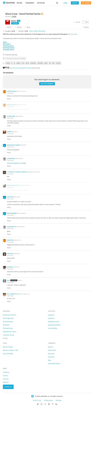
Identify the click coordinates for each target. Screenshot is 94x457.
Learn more (72, 83)
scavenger (40, 113)
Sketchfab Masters (54, 413)
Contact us (8, 436)
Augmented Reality (54, 374)
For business (29, 3)
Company (6, 422)
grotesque (33, 113)
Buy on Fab (41, 3)
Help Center (52, 400)
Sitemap (58, 450)
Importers (51, 368)
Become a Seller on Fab (10, 400)
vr (11, 113)
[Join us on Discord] (49, 454)
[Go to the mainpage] (9, 2)
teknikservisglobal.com (14, 213)
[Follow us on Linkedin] (56, 454)
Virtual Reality (52, 378)
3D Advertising (7, 378)
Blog (49, 410)
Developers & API (53, 371)
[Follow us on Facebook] (45, 454)
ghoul (27, 113)
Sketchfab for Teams (9, 381)
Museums (51, 406)
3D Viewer (6, 374)
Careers (5, 425)
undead (8, 113)
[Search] (57, 2)
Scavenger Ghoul (8, 99)
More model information (37, 81)
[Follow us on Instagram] (41, 454)
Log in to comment (47, 133)
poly (53, 113)
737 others (28, 117)
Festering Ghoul (8, 95)
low (50, 113)
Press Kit (6, 428)
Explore (19, 3)
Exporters (51, 364)
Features (6, 432)
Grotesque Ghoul (8, 97)
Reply (9, 148)
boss (23, 113)
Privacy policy (48, 450)
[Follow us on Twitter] (38, 454)
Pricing (5, 388)
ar (14, 113)
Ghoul (5, 92)
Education (51, 403)
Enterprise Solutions (9, 364)
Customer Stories (8, 384)
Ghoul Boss (6, 94)
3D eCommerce (8, 371)
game (46, 113)
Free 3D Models (8, 403)
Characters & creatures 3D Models (15, 108)
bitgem (18, 113)
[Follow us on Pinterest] (52, 454)
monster (58, 113)
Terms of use (37, 450)
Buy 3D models (8, 396)
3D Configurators (8, 368)
